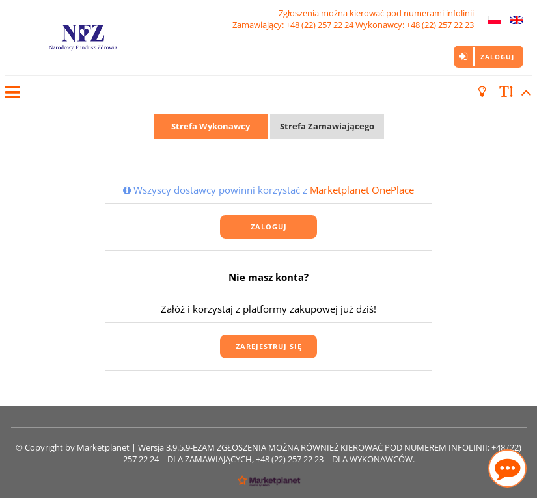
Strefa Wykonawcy (210, 126)
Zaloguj (497, 56)
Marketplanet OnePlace (362, 189)
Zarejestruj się (269, 346)
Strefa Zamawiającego (327, 126)
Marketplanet (103, 447)
